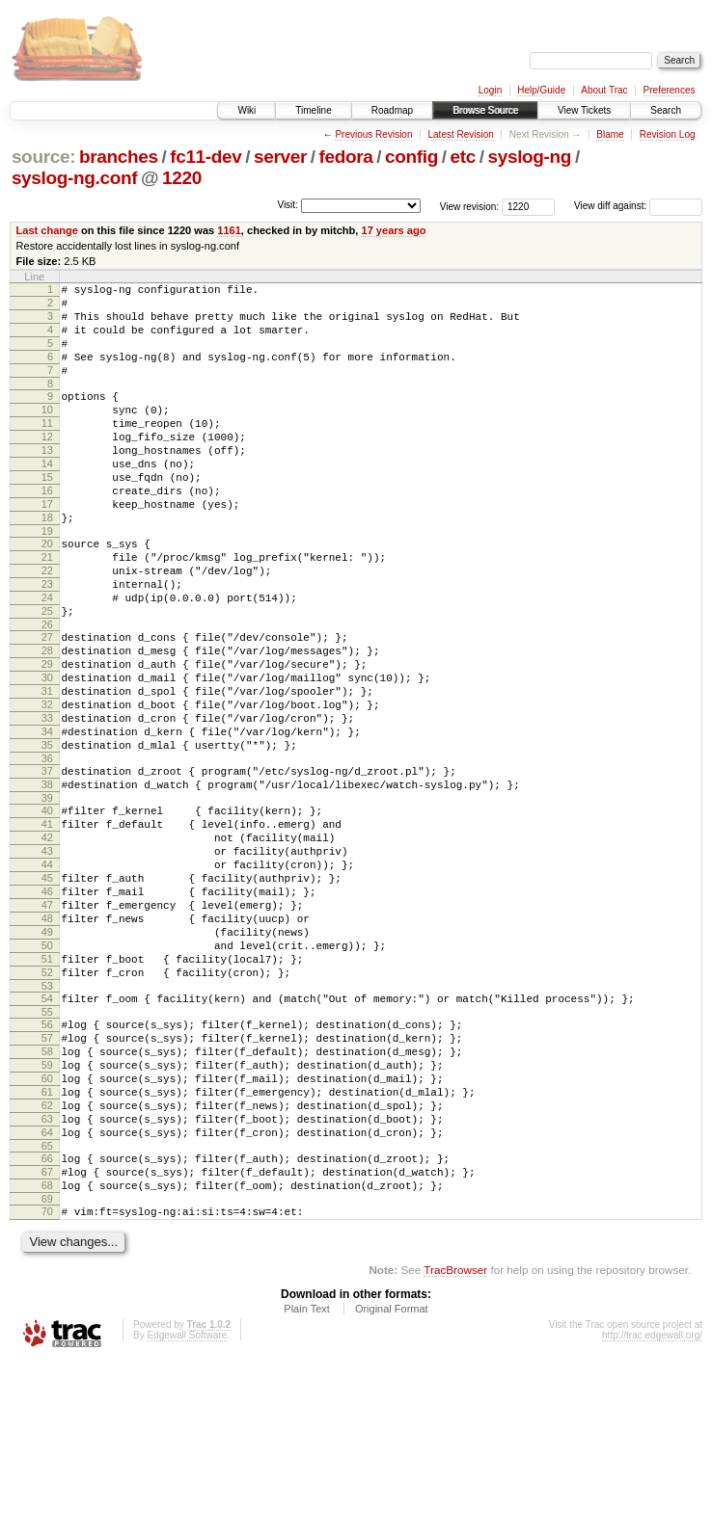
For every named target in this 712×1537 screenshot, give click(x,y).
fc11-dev (205, 156)
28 (47, 720)
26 (47, 691)
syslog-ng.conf (74, 178)
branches (118, 156)
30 (47, 752)
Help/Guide (541, 90)
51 (47, 1089)
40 (47, 908)
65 (47, 1310)
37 (47, 863)
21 (47, 609)
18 (47, 564)
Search (665, 110)
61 (47, 1245)
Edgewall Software (187, 1511)
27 (47, 703)
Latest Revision (460, 134)
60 (47, 1228)
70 (47, 1385)
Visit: (287, 204)
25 (47, 674)
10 (47, 432)
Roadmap (392, 110)
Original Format (391, 1485)
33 (47, 802)
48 (47, 1040)
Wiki (246, 110)
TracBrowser (455, 1446)
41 (47, 925)
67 (47, 1339)
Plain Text (307, 1485)
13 (47, 482)
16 (47, 531)
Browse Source (485, 110)
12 (47, 465)
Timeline (313, 110)
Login (490, 90)
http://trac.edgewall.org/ (652, 1511)
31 (47, 769)
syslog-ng (529, 156)
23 (47, 642)
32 (47, 785)
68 (47, 1356)
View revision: (470, 205)
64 (47, 1294)
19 (47, 580)
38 (47, 880)
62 (47, 1261)
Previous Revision (373, 134)
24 (47, 658)
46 (47, 1007)
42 (47, 941)
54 (47, 1134)
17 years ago (393, 230)
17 (47, 547)
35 (47, 834)
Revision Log (668, 134)
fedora (346, 156)
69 (47, 1372)
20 (47, 592)
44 (47, 974)
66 (47, 1323)
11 (47, 449)
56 (47, 1163)
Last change (47, 230)
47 (47, 1023)
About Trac (604, 90)
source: (43, 156)
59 (47, 1212)
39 (47, 896)
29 (47, 736)
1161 (229, 230)
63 (47, 1278)
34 (47, 818)
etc (463, 156)
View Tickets (584, 110)
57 (47, 1179)
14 (47, 498)
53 (47, 1121)
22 (47, 625)
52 (47, 1105)
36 (47, 851)
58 (47, 1196)
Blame (609, 134)
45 (47, 990)
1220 (182, 178)
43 (47, 958)
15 (47, 514)
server (280, 156)
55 (47, 1150)
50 (47, 1072)
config (411, 156)
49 (47, 1056)
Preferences (670, 90)
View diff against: (638, 205)
